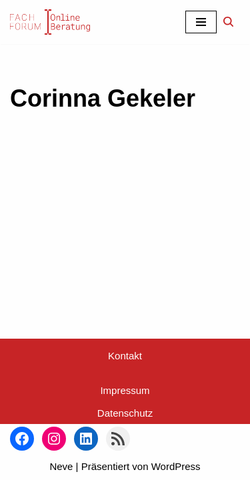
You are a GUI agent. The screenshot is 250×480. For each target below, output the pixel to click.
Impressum (124, 390)
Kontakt (125, 355)
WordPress (176, 466)
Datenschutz (125, 413)
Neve (61, 466)
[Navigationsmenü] (201, 22)
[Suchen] (228, 22)
